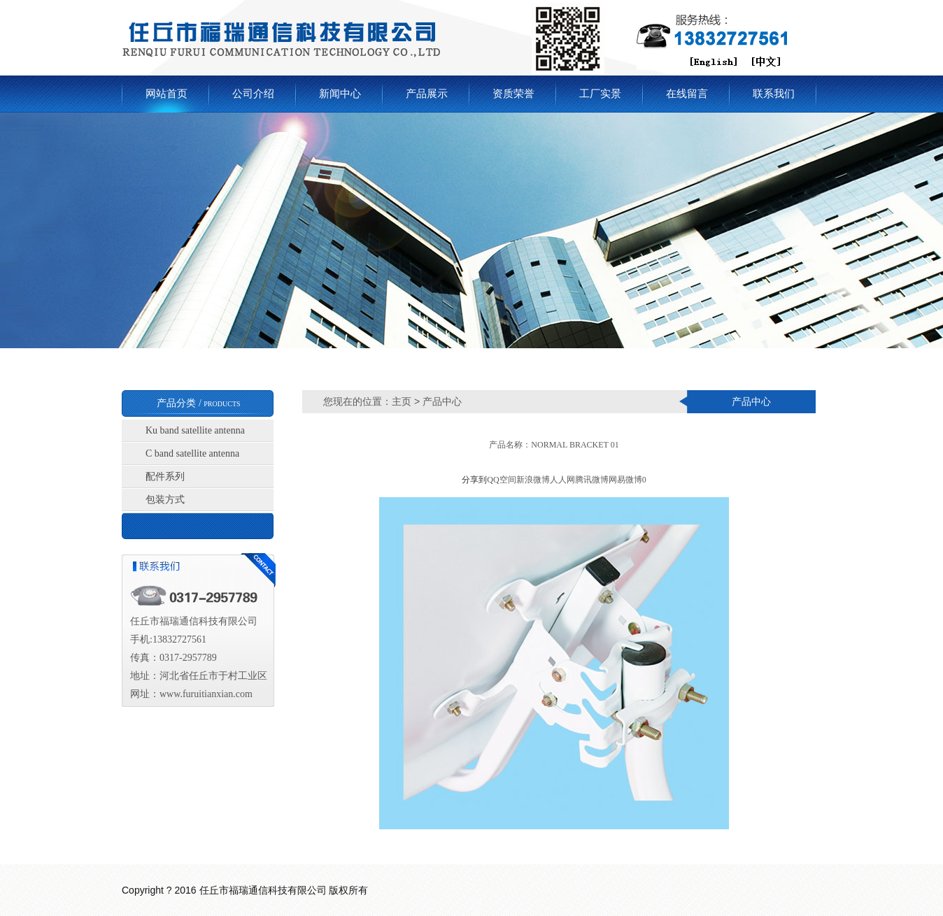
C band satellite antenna (192, 453)
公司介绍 (253, 93)
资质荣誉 (513, 93)
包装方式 (165, 499)
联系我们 (774, 93)
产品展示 (427, 93)
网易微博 (625, 480)
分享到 (474, 480)
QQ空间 (501, 480)
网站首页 (166, 93)
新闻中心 (340, 93)
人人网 (562, 480)
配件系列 (165, 476)
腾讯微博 (592, 480)
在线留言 (687, 93)
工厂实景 (600, 93)
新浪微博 (533, 480)
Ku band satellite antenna (195, 430)
